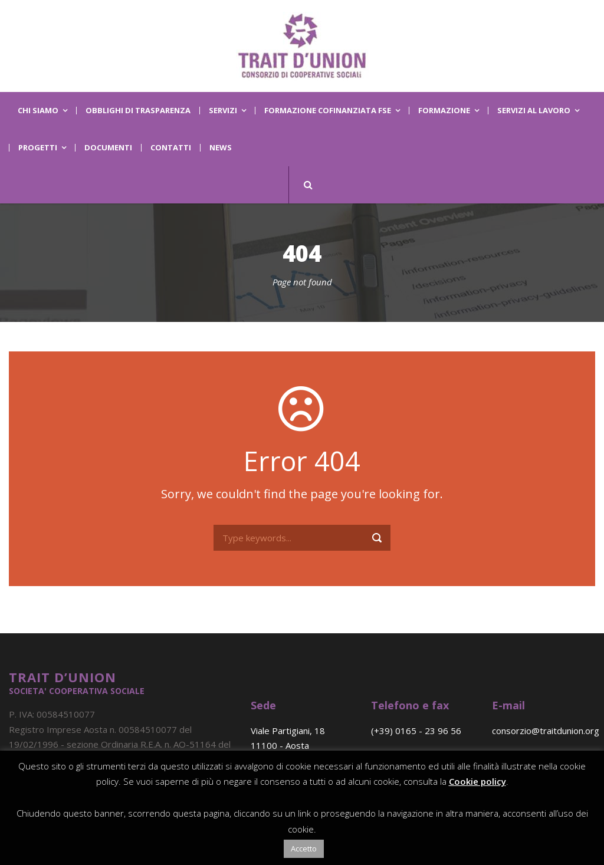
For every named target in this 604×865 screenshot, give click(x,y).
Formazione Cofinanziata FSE (327, 110)
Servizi (223, 110)
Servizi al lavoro (533, 110)
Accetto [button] (304, 848)
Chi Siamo (38, 110)
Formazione (444, 110)
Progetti (37, 148)
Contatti (170, 148)
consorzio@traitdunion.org (545, 730)
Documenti (108, 148)
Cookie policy (477, 781)
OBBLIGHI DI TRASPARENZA (138, 110)
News (220, 148)
